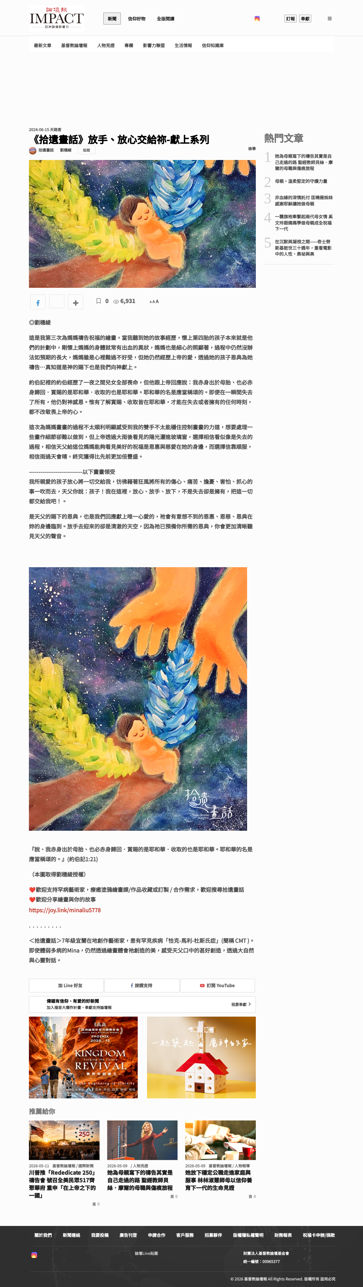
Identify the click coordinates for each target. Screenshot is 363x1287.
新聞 (112, 18)
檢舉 (252, 148)
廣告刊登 (128, 1235)
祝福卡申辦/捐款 (319, 1235)
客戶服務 (185, 1235)
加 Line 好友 (66, 985)
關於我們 (43, 1235)
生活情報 (183, 45)
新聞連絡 (71, 1235)
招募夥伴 (213, 1235)
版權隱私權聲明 (248, 1235)
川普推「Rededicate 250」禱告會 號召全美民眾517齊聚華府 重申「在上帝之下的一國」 (63, 1184)
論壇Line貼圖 (146, 1253)
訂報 (290, 18)
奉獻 (305, 18)
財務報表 (283, 1235)
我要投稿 (100, 1235)
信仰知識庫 (213, 45)
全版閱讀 (165, 18)
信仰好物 (136, 18)
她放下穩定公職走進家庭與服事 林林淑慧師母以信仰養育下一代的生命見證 (218, 1180)
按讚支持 (141, 985)
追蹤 (86, 150)
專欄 (128, 45)
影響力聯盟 (154, 45)
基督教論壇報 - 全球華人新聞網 (57, 18)
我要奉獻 (241, 1004)
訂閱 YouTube (217, 985)
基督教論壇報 (74, 45)
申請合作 (156, 1235)
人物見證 (106, 45)
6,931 (124, 301)
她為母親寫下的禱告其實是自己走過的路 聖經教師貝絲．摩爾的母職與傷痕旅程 (140, 1180)
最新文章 (42, 45)
